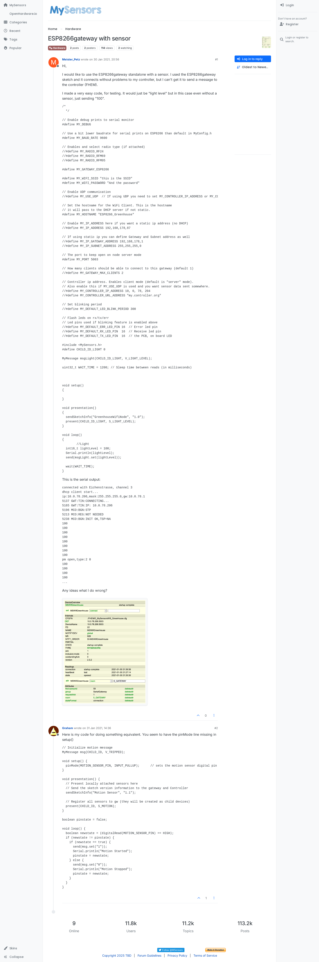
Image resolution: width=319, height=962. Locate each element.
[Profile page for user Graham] (53, 731)
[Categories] (21, 22)
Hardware (57, 48)
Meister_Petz (71, 59)
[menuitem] (297, 5)
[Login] (297, 5)
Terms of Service (205, 955)
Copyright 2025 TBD (116, 955)
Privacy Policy (177, 955)
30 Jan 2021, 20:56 (106, 59)
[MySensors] (21, 5)
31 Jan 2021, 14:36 (99, 728)
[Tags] (21, 39)
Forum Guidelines (149, 955)
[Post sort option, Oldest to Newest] (253, 67)
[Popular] (21, 48)
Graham (67, 728)
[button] (21, 948)
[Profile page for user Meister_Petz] (53, 62)
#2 (216, 728)
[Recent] (21, 30)
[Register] (297, 24)
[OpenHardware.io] (21, 13)
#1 (216, 59)
